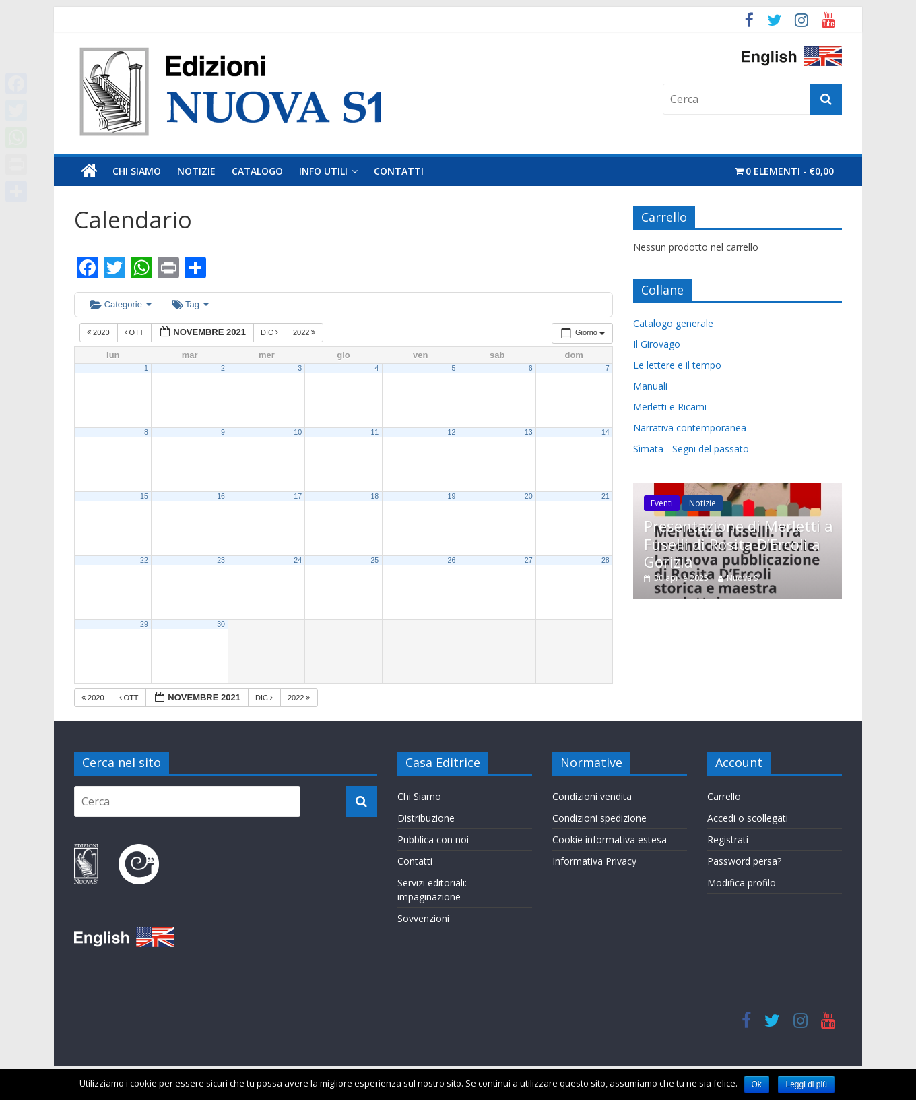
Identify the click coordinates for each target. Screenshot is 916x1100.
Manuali (650, 385)
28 (605, 560)
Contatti (399, 170)
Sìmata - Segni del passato (691, 448)
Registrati (727, 839)
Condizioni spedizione (599, 818)
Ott (135, 332)
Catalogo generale (673, 323)
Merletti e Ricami (670, 406)
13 (529, 432)
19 (452, 496)
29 (144, 624)
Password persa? (744, 861)
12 (452, 432)
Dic (270, 332)
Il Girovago (656, 344)
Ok (757, 1084)
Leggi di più (805, 1084)
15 (144, 496)
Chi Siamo (136, 170)
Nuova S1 (744, 578)
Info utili (323, 170)
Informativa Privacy (594, 861)
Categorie (121, 304)
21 (605, 496)
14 (605, 432)
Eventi (662, 503)
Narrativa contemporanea (689, 427)
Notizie (196, 170)
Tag (190, 304)
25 (374, 560)
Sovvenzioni (423, 918)
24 (298, 560)
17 (298, 496)
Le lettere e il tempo (677, 365)
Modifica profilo (741, 882)
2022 (305, 332)
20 (529, 496)
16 (221, 496)
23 (221, 560)
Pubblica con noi (433, 839)
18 (374, 496)
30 (221, 624)
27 (529, 560)
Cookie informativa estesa (609, 839)
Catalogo (257, 170)
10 (298, 432)
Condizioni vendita (592, 796)
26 (452, 560)
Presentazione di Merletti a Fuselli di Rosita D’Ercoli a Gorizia (738, 544)
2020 (99, 332)
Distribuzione (426, 818)
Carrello (724, 796)
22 (144, 560)
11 (374, 432)
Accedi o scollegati (747, 818)
